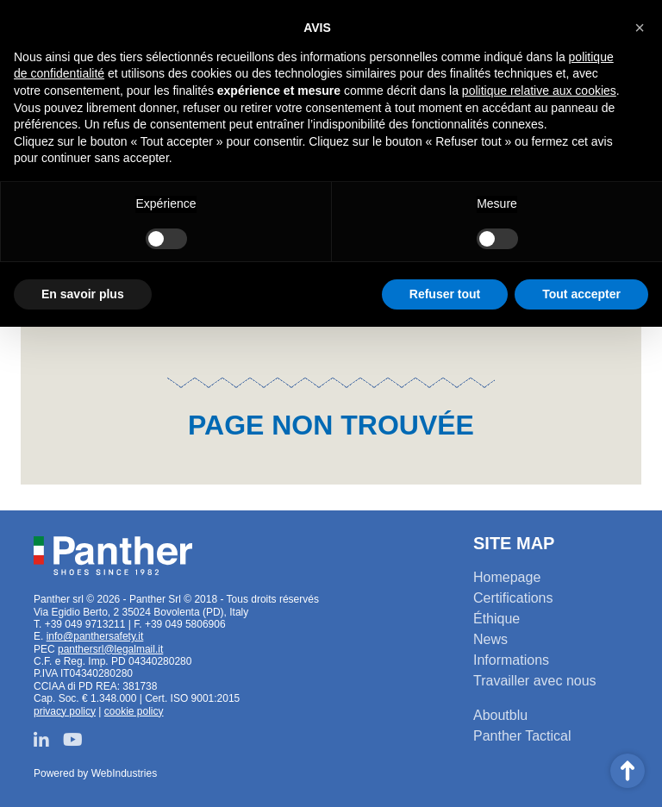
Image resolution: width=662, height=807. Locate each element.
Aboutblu (500, 715)
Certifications (513, 598)
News (490, 639)
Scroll (627, 771)
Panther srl (113, 556)
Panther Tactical (522, 736)
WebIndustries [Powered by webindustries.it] (124, 773)
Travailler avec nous (534, 680)
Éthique (496, 618)
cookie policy (134, 711)
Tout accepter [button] (581, 294)
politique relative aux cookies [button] (539, 90)
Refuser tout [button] (444, 294)
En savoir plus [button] (82, 294)
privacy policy (65, 711)
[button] (639, 27)
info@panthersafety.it (95, 636)
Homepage (506, 577)
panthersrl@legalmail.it (110, 649)
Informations (511, 660)
